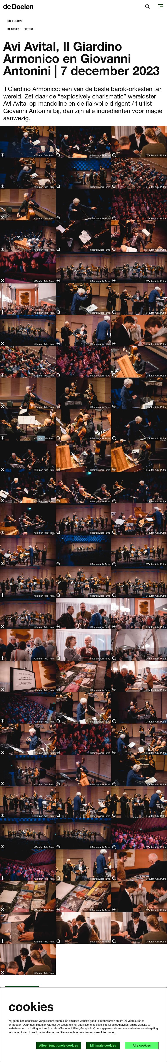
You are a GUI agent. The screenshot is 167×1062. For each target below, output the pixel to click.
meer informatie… (105, 1032)
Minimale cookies (103, 1045)
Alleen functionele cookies (58, 1045)
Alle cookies (142, 1045)
